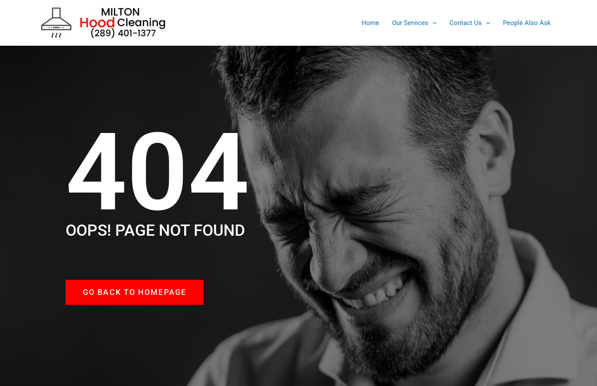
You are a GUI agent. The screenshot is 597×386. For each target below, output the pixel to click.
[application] (432, 23)
